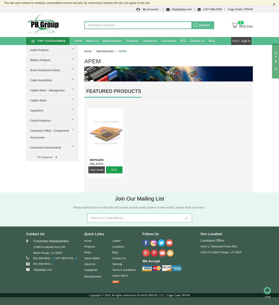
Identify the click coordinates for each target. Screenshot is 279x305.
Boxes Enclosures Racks (45, 70)
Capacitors (36, 110)
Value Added (91, 258)
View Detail (96, 169)
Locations (118, 246)
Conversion (177, 41)
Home (87, 41)
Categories (158, 41)
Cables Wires (38, 100)
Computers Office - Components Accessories (49, 134)
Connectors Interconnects (45, 147)
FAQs (87, 252)
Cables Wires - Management (47, 90)
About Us (101, 41)
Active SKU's (120, 275)
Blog (221, 41)
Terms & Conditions (124, 269)
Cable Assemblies (41, 80)
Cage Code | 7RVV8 (240, 9)
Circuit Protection (40, 120)
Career (116, 240)
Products (141, 41)
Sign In (246, 41)
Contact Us (206, 41)
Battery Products (40, 60)
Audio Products (39, 50)
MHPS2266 (97, 160)
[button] (148, 9)
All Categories (45, 157)
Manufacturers (121, 41)
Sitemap (117, 264)
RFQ (192, 41)
